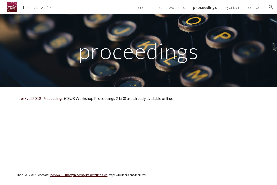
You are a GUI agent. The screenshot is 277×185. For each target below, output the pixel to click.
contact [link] (255, 7)
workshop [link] (177, 7)
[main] (138, 51)
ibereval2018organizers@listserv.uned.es (78, 175)
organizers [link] (232, 7)
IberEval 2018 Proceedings (40, 98)
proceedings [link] (205, 7)
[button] (271, 7)
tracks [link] (156, 7)
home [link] (140, 7)
